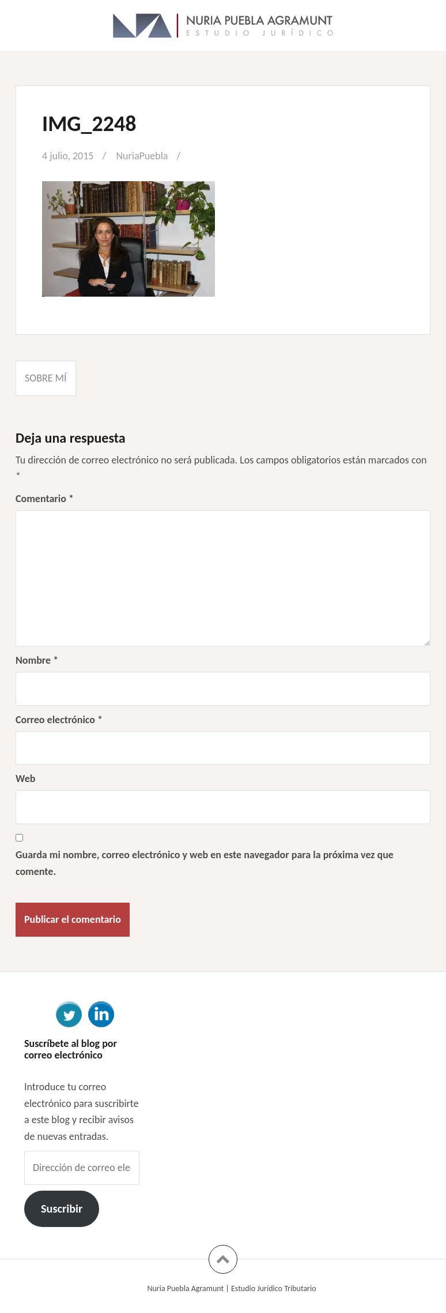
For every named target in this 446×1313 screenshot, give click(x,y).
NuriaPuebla (142, 155)
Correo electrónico (59, 719)
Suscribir (61, 1208)
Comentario (45, 498)
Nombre (37, 660)
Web (25, 778)
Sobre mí (46, 378)
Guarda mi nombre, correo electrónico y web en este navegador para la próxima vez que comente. (205, 863)
